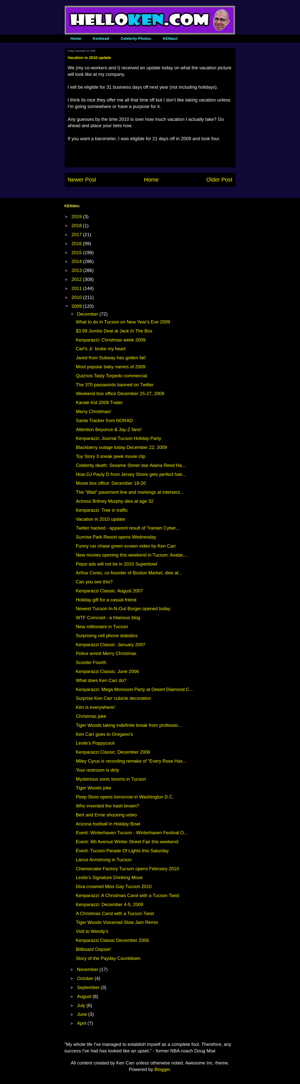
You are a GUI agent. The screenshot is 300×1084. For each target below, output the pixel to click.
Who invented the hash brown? (107, 805)
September (89, 987)
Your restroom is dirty (97, 770)
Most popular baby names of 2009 (110, 366)
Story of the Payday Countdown (108, 958)
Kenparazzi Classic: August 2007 (109, 590)
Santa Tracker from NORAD (104, 420)
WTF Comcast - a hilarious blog (108, 617)
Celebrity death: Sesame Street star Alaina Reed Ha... (131, 465)
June (82, 1014)
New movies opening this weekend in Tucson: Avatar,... (132, 555)
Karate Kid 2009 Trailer (99, 402)
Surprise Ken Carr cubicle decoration (113, 698)
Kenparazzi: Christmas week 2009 (110, 339)
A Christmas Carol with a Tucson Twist (115, 913)
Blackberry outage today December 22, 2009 (121, 447)
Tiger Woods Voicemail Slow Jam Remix (117, 922)
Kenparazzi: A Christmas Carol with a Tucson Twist (127, 895)
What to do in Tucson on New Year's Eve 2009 (123, 321)
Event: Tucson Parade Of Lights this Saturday (122, 850)
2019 (77, 216)
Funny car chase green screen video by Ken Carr (126, 546)
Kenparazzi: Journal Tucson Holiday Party (118, 438)
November (88, 969)
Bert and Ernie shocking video (106, 814)
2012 (77, 279)
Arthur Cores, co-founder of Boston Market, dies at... (129, 572)
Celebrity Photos (136, 38)
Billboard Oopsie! (93, 949)
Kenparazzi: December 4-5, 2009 (109, 904)
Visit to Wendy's (92, 931)
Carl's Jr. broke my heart (100, 348)
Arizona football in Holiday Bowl (108, 823)
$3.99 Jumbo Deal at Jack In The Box (114, 330)
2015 (77, 252)
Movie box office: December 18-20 (111, 483)
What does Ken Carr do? (101, 680)
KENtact (170, 38)
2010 (77, 297)
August (84, 996)
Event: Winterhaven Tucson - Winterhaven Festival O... (132, 832)
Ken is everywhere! (95, 707)
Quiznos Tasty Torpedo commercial (111, 375)
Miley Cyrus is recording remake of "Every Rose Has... (131, 761)
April (82, 1023)
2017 (77, 234)
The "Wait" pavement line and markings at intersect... (129, 492)
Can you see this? (94, 581)
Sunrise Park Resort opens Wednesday (116, 537)
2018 (77, 225)
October (86, 978)
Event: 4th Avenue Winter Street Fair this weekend (127, 841)
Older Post (219, 180)
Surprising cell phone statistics (107, 635)
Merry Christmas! (93, 411)
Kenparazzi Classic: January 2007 (110, 644)
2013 (77, 270)
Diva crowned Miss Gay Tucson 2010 (114, 886)
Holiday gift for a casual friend (106, 599)
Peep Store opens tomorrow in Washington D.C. (125, 796)
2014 (77, 261)
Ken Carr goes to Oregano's (104, 734)
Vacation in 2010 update (100, 519)
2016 (77, 243)
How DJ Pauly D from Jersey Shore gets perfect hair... (131, 474)
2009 (77, 306)
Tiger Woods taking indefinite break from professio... (129, 725)
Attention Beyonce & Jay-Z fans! (108, 429)
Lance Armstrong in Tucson (103, 859)
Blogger (162, 1069)
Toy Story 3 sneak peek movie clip (110, 456)
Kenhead (101, 38)
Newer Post (82, 180)
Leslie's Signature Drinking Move (109, 877)
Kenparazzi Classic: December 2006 (113, 752)
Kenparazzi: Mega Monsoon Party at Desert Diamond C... (134, 689)
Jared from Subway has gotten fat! (111, 357)
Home (76, 38)
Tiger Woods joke (93, 787)
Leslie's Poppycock (95, 743)
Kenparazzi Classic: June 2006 (107, 671)
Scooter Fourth (91, 662)
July (81, 1005)
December (88, 314)
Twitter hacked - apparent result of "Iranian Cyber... (127, 528)
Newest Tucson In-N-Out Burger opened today (123, 608)
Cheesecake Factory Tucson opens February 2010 (127, 868)
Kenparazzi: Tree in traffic (102, 510)
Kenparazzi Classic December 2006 (112, 940)
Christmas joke (91, 716)
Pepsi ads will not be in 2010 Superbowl (116, 564)
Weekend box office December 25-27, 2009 (120, 393)
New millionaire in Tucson (102, 626)
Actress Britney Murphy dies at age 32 (114, 501)
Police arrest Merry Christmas (106, 653)
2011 (77, 288)
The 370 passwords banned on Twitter (114, 384)
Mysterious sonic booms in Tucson (111, 779)
